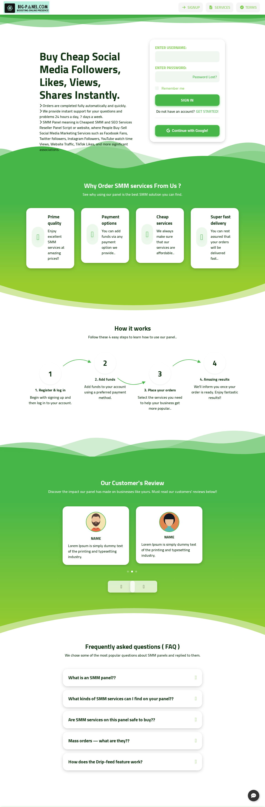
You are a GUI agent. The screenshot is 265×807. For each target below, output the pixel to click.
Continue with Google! (187, 130)
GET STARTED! (207, 111)
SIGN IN (187, 100)
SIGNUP (191, 7)
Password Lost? (205, 77)
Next (153, 586)
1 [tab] (128, 571)
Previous (111, 586)
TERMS (248, 7)
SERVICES (219, 7)
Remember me (173, 88)
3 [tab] (136, 571)
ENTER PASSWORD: (170, 67)
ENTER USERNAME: (170, 47)
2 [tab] (132, 571)
